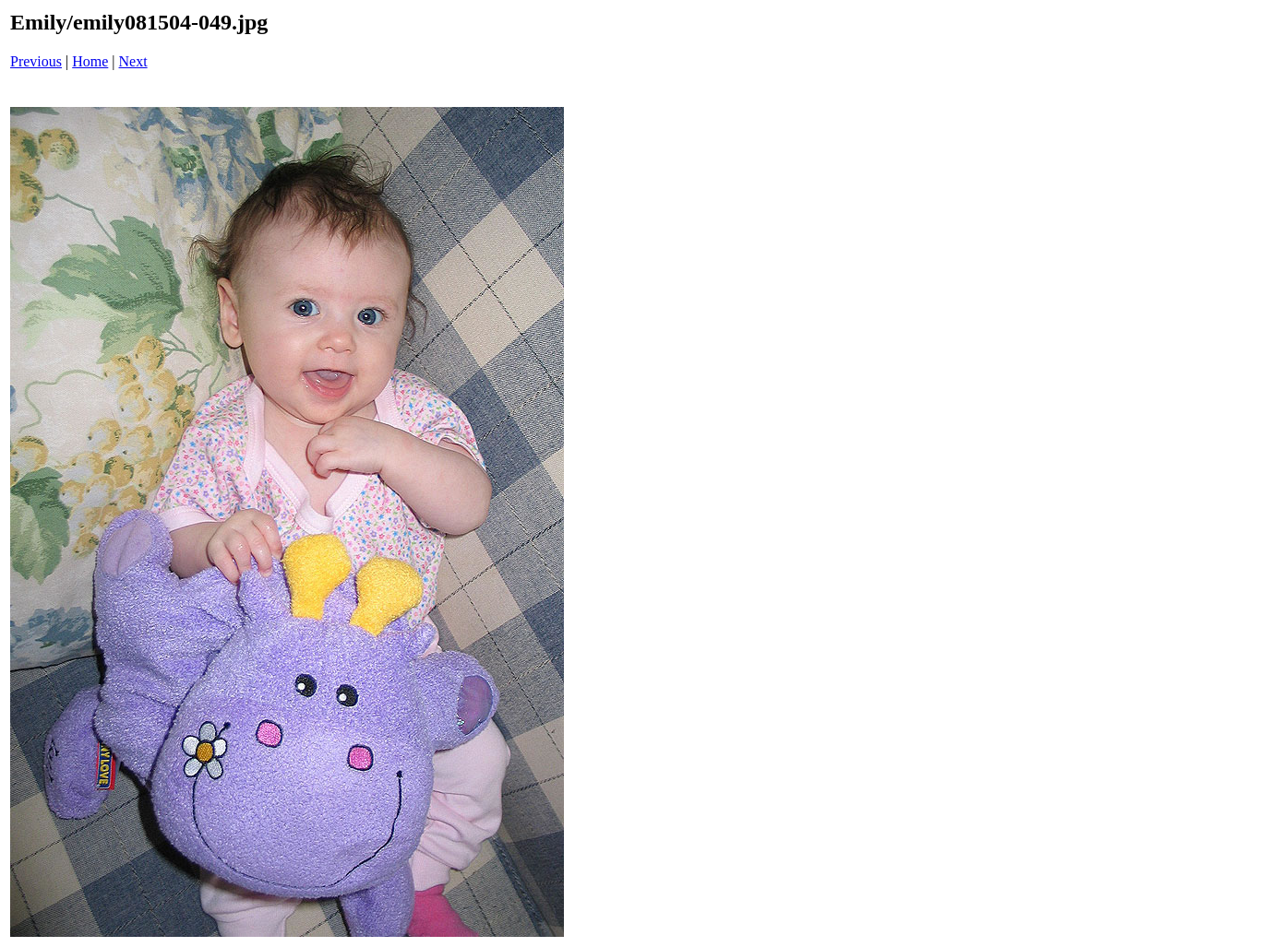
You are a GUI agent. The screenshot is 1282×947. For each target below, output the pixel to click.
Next (133, 61)
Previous (36, 61)
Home (90, 61)
